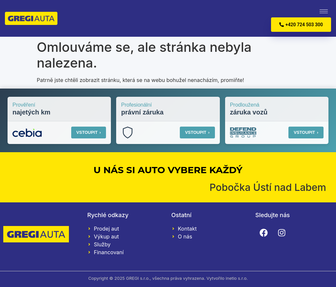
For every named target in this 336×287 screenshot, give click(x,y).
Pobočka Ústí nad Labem (267, 187)
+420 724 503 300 (301, 24)
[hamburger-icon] (323, 11)
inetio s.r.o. (237, 278)
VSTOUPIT (88, 132)
